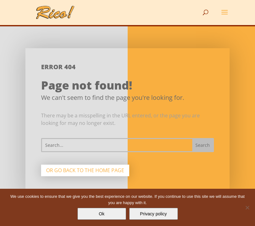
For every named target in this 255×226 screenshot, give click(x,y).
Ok (101, 213)
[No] (247, 207)
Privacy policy (153, 213)
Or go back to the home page (85, 170)
